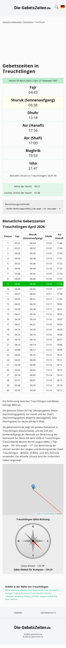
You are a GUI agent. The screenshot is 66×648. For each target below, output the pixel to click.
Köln (30, 590)
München (24, 590)
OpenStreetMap (49, 514)
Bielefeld (53, 596)
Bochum (35, 596)
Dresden (48, 593)
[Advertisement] (34, 42)
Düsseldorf (54, 590)
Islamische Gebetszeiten (12, 22)
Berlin (7, 590)
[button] (33, 486)
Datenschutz (48, 612)
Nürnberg (19, 596)
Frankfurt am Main (40, 590)
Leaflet (38, 514)
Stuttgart (9, 593)
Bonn (7, 599)
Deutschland (28, 22)
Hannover (9, 596)
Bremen (39, 593)
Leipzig (17, 593)
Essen (33, 593)
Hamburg (15, 590)
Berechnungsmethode (17, 204)
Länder (18, 612)
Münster (14, 599)
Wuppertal (44, 596)
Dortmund (25, 593)
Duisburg (27, 596)
